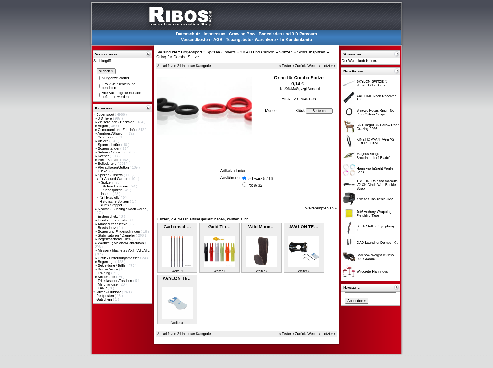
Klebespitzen (112, 190)
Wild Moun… (261, 226)
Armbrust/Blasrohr (112, 133)
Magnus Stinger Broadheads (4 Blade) (373, 155)
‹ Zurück (299, 66)
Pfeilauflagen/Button (114, 167)
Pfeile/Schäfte (109, 160)
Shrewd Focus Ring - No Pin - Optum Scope (375, 112)
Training (104, 273)
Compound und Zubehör (117, 129)
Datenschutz (188, 33)
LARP (103, 288)
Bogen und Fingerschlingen (119, 231)
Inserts (106, 194)
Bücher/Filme (108, 269)
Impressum (214, 33)
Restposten (105, 296)
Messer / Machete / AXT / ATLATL (123, 250)
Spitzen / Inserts (111, 175)
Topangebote (238, 39)
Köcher (104, 156)
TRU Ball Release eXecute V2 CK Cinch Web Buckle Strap (377, 184)
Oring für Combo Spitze (177, 56)
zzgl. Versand (310, 89)
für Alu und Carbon (114, 179)
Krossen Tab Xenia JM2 (375, 199)
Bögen (103, 126)
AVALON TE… (304, 226)
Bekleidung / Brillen (113, 265)
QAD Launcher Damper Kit (377, 242)
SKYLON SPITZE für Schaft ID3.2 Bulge (373, 83)
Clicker (103, 171)
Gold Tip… (219, 226)
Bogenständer (109, 148)
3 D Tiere (105, 118)
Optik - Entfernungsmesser (119, 258)
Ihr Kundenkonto (295, 39)
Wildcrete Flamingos (372, 271)
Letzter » (329, 66)
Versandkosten (195, 39)
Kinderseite (107, 277)
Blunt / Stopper (111, 205)
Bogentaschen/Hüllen (115, 239)
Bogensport (105, 114)
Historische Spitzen (114, 201)
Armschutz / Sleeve (113, 224)
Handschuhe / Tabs (113, 220)
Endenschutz (108, 216)
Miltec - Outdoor (109, 292)
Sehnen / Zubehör (112, 152)
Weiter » (313, 66)
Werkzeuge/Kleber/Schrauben (121, 243)
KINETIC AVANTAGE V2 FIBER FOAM (375, 141)
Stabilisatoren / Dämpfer (117, 235)
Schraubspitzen (311, 52)
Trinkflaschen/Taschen (115, 280)
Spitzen (107, 182)
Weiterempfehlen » (321, 208)
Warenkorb (265, 39)
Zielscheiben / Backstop (116, 122)
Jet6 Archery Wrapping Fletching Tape (374, 213)
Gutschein (104, 299)
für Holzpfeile (109, 197)
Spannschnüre (109, 145)
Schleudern (107, 137)
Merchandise (108, 284)
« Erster (285, 66)
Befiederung (107, 163)
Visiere (103, 141)
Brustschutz (107, 228)
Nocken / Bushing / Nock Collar (122, 209)
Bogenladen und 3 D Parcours (288, 33)
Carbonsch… (177, 226)
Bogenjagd (106, 262)
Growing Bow (242, 33)
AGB (218, 39)
